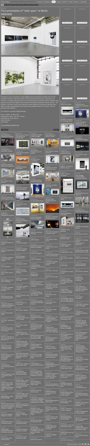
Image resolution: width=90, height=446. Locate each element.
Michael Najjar (5, 2)
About (73, 2)
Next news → (56, 129)
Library (78, 2)
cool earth (26, 4)
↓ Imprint (6, 444)
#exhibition (10, 14)
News (56, 2)
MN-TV (67, 2)
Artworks (42, 2)
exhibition (21, 4)
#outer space (3, 14)
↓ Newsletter (85, 2)
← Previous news (4, 129)
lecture (16, 4)
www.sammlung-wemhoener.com (10, 125)
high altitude (31, 4)
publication (12, 4)
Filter (2, 4)
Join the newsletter (73, 444)
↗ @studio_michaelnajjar (67, 22)
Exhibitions (50, 2)
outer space (6, 4)
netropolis (36, 4)
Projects (61, 2)
